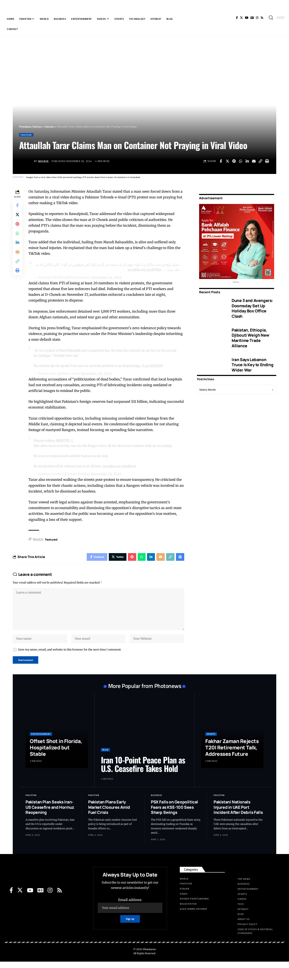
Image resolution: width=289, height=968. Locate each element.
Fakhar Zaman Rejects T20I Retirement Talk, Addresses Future (232, 754)
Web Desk (44, 161)
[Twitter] (241, 18)
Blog (105, 756)
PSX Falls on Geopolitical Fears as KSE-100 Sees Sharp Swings (174, 813)
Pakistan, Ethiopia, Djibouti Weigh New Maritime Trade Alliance (250, 335)
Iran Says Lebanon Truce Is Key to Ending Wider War (252, 362)
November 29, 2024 (108, 474)
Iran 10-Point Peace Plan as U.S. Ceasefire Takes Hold (143, 770)
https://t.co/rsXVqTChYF (150, 365)
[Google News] (252, 18)
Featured (52, 540)
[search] (271, 17)
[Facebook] (237, 18)
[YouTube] (246, 18)
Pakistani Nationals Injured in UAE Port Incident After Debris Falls (238, 813)
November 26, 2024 (108, 277)
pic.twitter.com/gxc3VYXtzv (143, 269)
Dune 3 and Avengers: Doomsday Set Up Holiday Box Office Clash (252, 305)
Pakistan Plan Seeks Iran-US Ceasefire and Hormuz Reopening (50, 813)
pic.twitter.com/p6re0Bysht (121, 466)
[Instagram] (257, 18)
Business (156, 801)
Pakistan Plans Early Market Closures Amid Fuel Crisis (109, 813)
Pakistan (27, 135)
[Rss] (262, 18)
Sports (211, 740)
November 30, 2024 (98, 374)
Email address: (130, 912)
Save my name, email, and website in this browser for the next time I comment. (69, 655)
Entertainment (41, 740)
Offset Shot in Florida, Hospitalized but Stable (56, 754)
